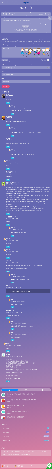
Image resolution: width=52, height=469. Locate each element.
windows (38, 451)
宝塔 (12, 451)
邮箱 (3, 72)
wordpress (23, 451)
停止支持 (44, 451)
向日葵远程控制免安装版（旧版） (17, 405)
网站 (33, 451)
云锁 (4, 451)
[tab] (9, 389)
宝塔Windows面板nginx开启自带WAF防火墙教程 (21, 394)
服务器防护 (16, 454)
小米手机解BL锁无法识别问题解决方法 (18, 411)
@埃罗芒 (13, 154)
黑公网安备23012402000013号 (24, 466)
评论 (3, 44)
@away (13, 279)
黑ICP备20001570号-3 (9, 466)
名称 (3, 64)
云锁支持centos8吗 (25, 454)
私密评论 (43, 60)
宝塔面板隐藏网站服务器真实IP (16, 417)
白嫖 (29, 451)
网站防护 (17, 451)
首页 (5, 14)
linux (8, 451)
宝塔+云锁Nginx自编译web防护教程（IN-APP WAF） (22, 400)
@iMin (13, 337)
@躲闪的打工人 (15, 326)
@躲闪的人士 (15, 111)
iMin (12, 106)
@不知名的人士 (15, 232)
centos (10, 454)
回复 (8, 102)
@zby (12, 304)
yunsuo (5, 454)
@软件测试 (14, 132)
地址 (3, 79)
